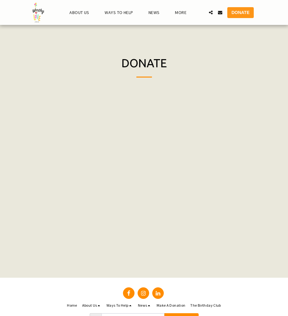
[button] (82, 12)
